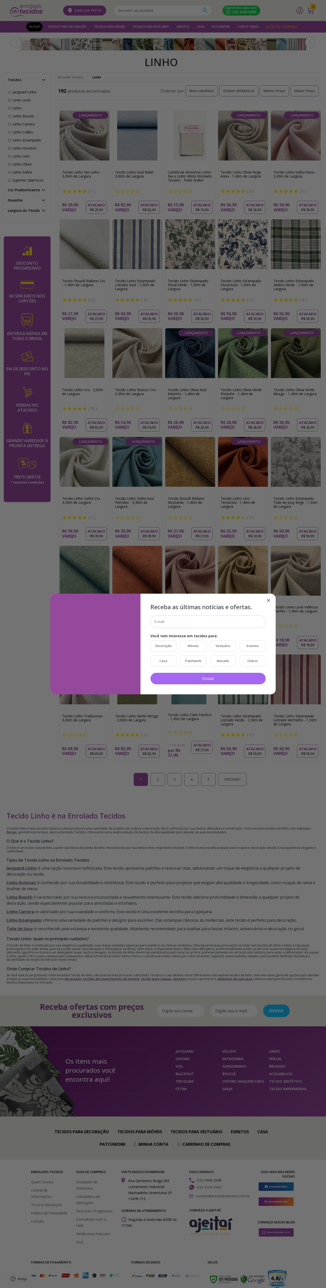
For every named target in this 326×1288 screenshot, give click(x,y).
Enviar (208, 678)
